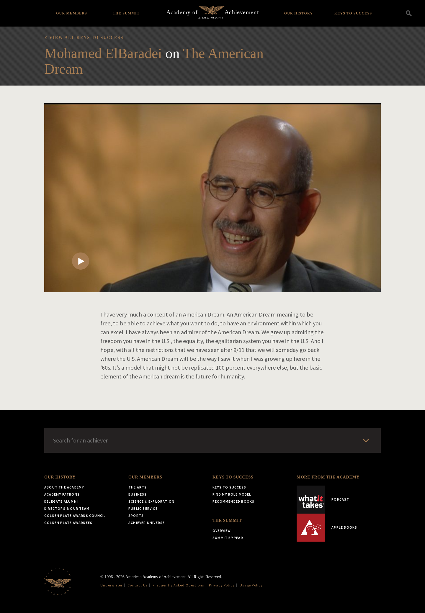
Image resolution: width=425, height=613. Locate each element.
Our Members (71, 13)
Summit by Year (227, 537)
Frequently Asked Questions (178, 585)
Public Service (143, 508)
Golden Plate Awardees (68, 522)
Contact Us (138, 585)
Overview (221, 530)
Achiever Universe (146, 522)
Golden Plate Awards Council (75, 515)
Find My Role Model (231, 494)
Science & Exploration (151, 501)
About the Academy (64, 487)
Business (137, 494)
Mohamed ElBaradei (103, 53)
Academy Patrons (62, 494)
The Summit (126, 13)
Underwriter (111, 585)
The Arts (137, 487)
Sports (136, 515)
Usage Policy (251, 585)
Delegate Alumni (61, 501)
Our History (298, 13)
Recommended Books (233, 501)
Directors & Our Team (66, 508)
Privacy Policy (222, 585)
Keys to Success (353, 13)
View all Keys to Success (86, 37)
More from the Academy (328, 477)
